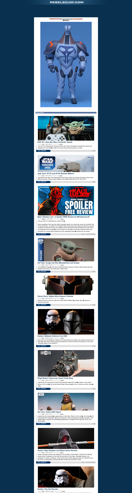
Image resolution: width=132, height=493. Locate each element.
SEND (93, 150)
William (43, 219)
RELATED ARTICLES (90, 234)
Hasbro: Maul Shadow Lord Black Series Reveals (57, 450)
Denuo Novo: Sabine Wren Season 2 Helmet (55, 296)
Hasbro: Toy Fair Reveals (48, 489)
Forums (60, 144)
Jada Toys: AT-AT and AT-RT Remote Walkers (56, 174)
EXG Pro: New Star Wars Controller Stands (55, 142)
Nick (43, 144)
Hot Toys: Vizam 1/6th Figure (49, 412)
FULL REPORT (42, 150)
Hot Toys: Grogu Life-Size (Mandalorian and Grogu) (58, 263)
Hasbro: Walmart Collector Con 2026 (52, 336)
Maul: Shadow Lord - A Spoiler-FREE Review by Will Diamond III (63, 217)
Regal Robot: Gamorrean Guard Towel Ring (55, 378)
